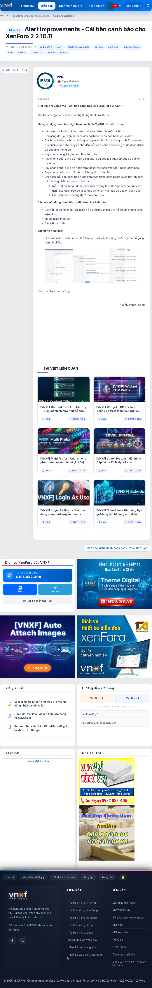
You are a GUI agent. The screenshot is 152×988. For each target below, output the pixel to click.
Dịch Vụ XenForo (70, 6)
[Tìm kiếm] (148, 5)
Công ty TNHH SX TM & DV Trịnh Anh (128, 963)
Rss (22, 940)
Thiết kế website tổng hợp (128, 917)
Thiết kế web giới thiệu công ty (85, 956)
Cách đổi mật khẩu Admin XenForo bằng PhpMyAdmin (40, 715)
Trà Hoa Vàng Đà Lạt (80, 925)
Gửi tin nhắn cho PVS (37, 600)
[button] (120, 6)
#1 (144, 99)
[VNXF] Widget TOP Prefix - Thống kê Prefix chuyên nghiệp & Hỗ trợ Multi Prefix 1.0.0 (119, 409)
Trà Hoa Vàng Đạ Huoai (82, 917)
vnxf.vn (22, 52)
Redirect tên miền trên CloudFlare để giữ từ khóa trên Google (40, 728)
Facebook (12, 940)
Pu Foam (118, 939)
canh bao (113, 47)
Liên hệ (10, 877)
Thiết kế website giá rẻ (82, 947)
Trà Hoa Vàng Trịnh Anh (82, 902)
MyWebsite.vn (121, 910)
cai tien (99, 47)
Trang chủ (27, 6)
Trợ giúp (88, 877)
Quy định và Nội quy (33, 877)
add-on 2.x (46, 47)
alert (59, 47)
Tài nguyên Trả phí (101, 6)
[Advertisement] (91, 333)
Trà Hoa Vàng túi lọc (80, 932)
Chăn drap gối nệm (124, 954)
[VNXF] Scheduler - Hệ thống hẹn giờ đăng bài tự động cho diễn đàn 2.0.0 (119, 512)
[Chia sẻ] (139, 99)
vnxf (10, 52)
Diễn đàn (47, 6)
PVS (48, 419)
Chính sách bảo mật (64, 877)
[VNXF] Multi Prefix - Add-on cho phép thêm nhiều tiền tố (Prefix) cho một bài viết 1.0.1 (63, 460)
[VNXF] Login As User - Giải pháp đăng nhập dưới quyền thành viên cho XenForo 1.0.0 (63, 512)
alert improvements (78, 47)
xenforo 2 (37, 52)
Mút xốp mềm (121, 932)
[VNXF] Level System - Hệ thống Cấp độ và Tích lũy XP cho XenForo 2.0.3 (118, 460)
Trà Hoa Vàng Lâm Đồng (83, 910)
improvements (132, 47)
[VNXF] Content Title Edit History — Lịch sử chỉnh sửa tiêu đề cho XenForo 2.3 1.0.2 (63, 409)
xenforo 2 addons (57, 52)
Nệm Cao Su (120, 946)
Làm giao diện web (124, 902)
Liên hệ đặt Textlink (37, 761)
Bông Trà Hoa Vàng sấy (82, 939)
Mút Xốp (118, 924)
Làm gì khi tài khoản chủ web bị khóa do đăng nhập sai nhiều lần (40, 703)
